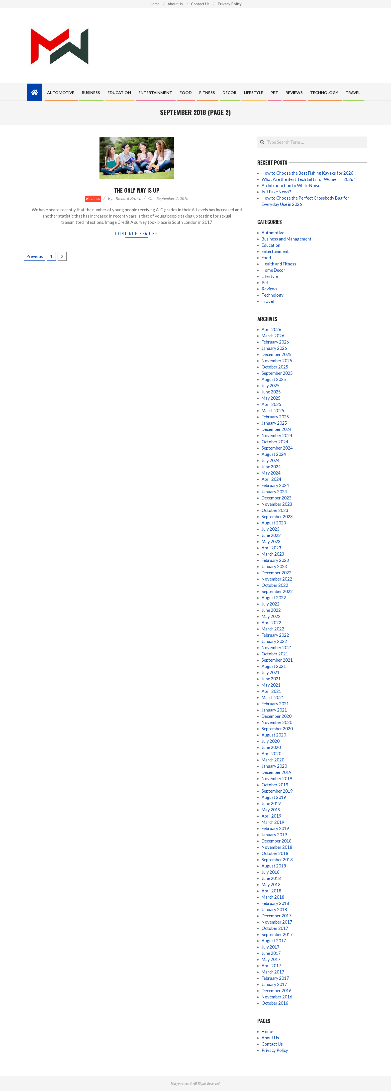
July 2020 (271, 741)
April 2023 (271, 547)
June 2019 (271, 803)
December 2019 (277, 772)
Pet (265, 282)
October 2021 (275, 653)
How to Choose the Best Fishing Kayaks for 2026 (307, 173)
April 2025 (271, 404)
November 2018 (277, 847)
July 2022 (271, 603)
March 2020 (273, 759)
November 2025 (277, 360)
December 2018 (277, 841)
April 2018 (271, 890)
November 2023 (277, 504)
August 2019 (274, 797)
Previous (34, 256)
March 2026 (273, 335)
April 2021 (271, 691)
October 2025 (275, 366)
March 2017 (273, 971)
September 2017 (277, 934)
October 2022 (275, 585)
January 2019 (274, 834)
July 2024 (271, 460)
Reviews (93, 198)
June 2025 (271, 391)
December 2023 (277, 497)
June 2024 (271, 466)
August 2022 (274, 597)
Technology (273, 295)
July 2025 (271, 385)
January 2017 (274, 984)
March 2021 (273, 697)
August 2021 (274, 666)
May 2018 (271, 884)
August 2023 (274, 522)
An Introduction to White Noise (291, 185)
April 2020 (271, 753)
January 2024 (274, 491)
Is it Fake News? (276, 191)
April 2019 (271, 816)
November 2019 (277, 778)
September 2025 (277, 373)
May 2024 (271, 473)
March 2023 (273, 554)
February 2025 (275, 416)
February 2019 (275, 828)
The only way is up (136, 190)
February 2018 (275, 903)
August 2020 (274, 734)
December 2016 (277, 990)
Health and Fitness (279, 263)
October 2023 (275, 510)
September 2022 (277, 591)
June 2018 (271, 878)
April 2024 (271, 479)
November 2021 (277, 647)
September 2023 (277, 516)
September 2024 (277, 448)
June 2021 (271, 678)
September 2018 (277, 859)
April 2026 (271, 329)
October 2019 (275, 784)
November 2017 (277, 922)
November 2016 (277, 996)
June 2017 (271, 953)
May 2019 (271, 809)
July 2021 (271, 672)
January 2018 (274, 909)
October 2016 (275, 1003)
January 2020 (274, 766)
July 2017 (271, 947)
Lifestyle (270, 276)
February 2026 (275, 342)
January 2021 (274, 710)
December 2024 (277, 429)
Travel (268, 301)
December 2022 (277, 572)
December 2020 (277, 716)
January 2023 (274, 566)
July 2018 (271, 872)
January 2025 (274, 423)
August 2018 (274, 865)
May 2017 (271, 959)
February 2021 (275, 703)
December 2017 (277, 915)
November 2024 (277, 435)
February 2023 (275, 560)
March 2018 (273, 897)
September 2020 (277, 728)
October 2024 (275, 441)
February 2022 (275, 635)
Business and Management (286, 239)
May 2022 (271, 616)
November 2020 (277, 722)
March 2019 (273, 822)
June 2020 (271, 747)
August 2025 (274, 379)
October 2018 (275, 853)
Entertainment (275, 251)
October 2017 (275, 928)
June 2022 (271, 610)
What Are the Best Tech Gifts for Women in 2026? (308, 179)
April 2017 (271, 965)
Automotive (273, 232)
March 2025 (273, 410)
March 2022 (273, 628)
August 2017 (274, 940)
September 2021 (277, 660)
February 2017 (275, 978)
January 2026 (274, 348)
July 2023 (271, 529)
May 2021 (271, 685)
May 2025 (271, 398)
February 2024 (275, 485)
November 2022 (277, 579)
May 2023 (271, 541)
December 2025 (277, 354)
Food (266, 257)
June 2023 (271, 535)
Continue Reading (136, 233)
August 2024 (274, 454)
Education (271, 245)
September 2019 (277, 791)
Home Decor (273, 270)
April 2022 (271, 622)
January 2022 (274, 641)
